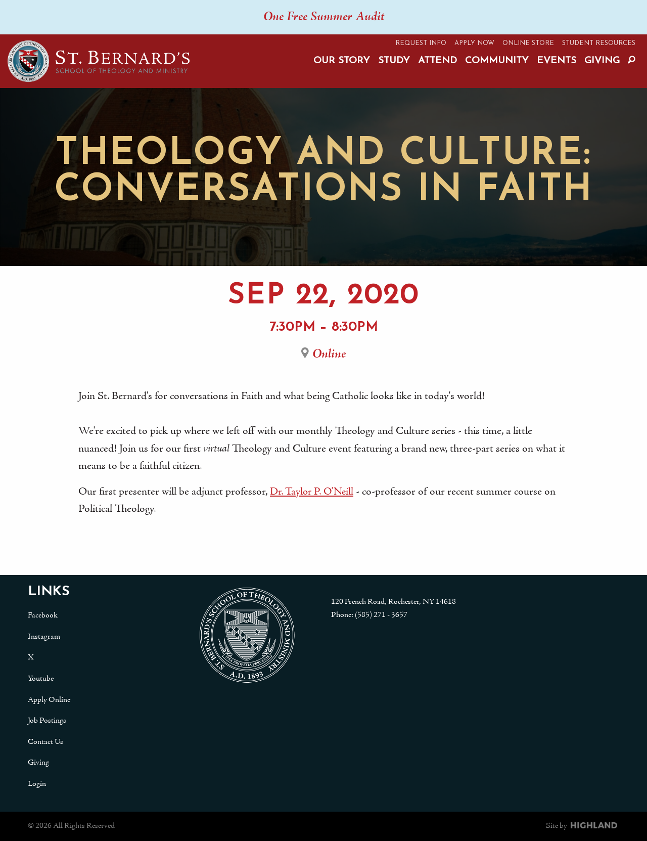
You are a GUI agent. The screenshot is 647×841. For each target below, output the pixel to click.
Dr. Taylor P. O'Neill (314, 492)
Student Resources (598, 43)
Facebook (43, 615)
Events (556, 61)
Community (497, 61)
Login (37, 784)
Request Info (420, 43)
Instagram (44, 637)
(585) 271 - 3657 (381, 615)
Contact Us (45, 742)
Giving (602, 61)
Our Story (341, 61)
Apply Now (474, 43)
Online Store (528, 43)
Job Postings (47, 721)
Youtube (41, 679)
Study (394, 61)
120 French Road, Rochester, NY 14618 (393, 602)
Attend (437, 61)
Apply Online (49, 700)
